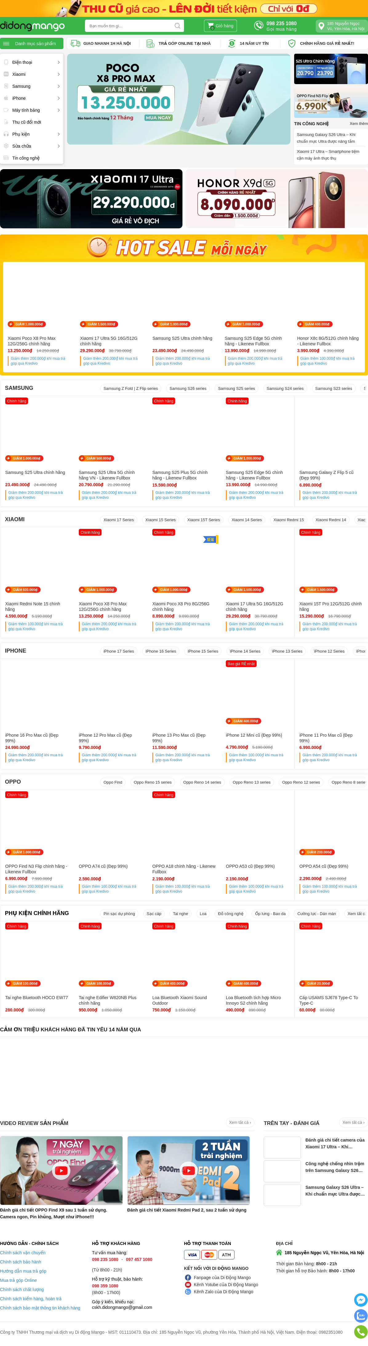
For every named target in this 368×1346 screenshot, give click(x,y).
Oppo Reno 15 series (153, 782)
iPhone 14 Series (245, 651)
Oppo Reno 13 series (252, 782)
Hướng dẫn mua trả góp (23, 1271)
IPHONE (15, 651)
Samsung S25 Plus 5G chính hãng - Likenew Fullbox (180, 475)
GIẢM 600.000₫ (25, 590)
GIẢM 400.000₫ (317, 324)
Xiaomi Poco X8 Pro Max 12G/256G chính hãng (32, 341)
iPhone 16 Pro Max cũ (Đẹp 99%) (31, 738)
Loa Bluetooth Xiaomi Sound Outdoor (179, 1000)
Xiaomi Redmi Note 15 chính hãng (32, 606)
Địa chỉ (284, 1243)
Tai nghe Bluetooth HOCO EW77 (36, 997)
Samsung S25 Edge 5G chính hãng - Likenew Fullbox (253, 341)
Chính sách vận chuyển (23, 1252)
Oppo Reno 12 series (301, 782)
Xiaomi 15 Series (161, 520)
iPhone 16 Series (161, 651)
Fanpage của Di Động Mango (222, 1277)
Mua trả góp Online (18, 1280)
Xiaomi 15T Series (203, 520)
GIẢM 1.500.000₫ (101, 324)
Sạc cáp (154, 913)
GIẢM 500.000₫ (98, 458)
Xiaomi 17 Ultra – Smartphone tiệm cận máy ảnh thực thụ (328, 155)
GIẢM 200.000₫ (319, 852)
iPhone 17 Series (118, 651)
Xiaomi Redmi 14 (331, 520)
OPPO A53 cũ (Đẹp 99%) (250, 866)
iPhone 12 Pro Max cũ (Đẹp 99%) (105, 738)
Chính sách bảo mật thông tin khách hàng (40, 1307)
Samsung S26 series (188, 388)
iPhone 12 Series (329, 651)
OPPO (13, 782)
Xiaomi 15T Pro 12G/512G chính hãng (330, 606)
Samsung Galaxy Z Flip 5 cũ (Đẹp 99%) (326, 475)
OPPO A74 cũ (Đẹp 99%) (103, 866)
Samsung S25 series (236, 388)
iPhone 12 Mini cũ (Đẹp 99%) (254, 735)
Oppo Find (112, 782)
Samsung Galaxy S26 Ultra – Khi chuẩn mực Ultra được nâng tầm (326, 138)
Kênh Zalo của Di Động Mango (223, 1291)
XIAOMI (15, 519)
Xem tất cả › (240, 1122)
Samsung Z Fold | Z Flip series (130, 388)
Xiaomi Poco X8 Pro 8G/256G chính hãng (181, 606)
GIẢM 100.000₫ (25, 983)
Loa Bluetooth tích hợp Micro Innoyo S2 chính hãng (253, 1000)
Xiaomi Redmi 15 (289, 520)
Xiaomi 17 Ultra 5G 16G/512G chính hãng (109, 341)
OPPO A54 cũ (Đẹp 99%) (323, 866)
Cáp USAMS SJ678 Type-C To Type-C (328, 1000)
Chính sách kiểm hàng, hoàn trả (31, 1298)
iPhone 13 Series (287, 651)
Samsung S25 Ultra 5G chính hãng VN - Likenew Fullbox (107, 475)
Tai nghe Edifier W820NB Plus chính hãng (108, 1000)
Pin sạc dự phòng (119, 913)
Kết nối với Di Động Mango (216, 1268)
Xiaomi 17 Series (118, 520)
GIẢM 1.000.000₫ (29, 324)
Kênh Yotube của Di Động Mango (226, 1284)
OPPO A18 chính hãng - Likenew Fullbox (183, 869)
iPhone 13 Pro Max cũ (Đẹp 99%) (179, 738)
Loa (203, 913)
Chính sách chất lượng (22, 1289)
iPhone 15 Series (203, 651)
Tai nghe (180, 913)
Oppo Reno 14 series (202, 782)
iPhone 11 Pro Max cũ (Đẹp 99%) (326, 738)
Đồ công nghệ (230, 913)
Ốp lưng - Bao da (270, 913)
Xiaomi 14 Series (247, 520)
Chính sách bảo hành (20, 1261)
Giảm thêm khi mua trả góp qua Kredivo (38, 361)
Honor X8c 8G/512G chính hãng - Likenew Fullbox (328, 341)
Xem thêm (359, 123)
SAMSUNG (19, 388)
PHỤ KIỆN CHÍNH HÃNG (37, 913)
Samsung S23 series (333, 388)
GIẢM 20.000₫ (318, 983)
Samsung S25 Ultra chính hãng (182, 338)
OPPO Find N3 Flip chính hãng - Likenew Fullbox (36, 869)
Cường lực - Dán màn (316, 913)
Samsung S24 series (285, 388)
